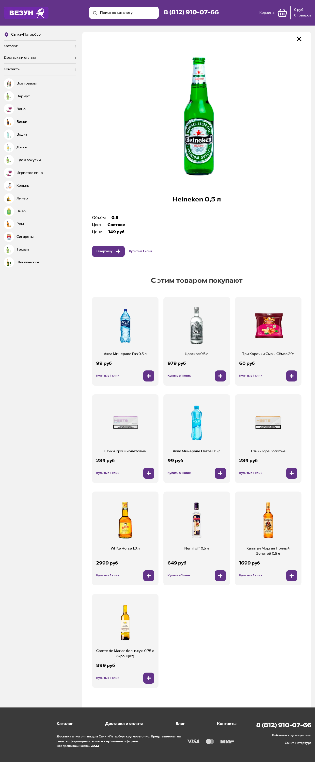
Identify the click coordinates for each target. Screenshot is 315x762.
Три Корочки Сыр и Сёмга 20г (268, 354)
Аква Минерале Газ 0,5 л (125, 354)
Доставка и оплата (20, 57)
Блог (180, 724)
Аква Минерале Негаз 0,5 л (196, 451)
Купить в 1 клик (140, 251)
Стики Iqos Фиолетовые (125, 451)
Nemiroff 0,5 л (196, 548)
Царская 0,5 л (196, 354)
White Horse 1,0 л (125, 548)
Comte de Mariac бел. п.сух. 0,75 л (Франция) (125, 653)
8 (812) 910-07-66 (191, 13)
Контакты (12, 69)
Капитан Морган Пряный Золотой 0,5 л (268, 551)
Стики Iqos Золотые (268, 451)
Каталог (11, 46)
